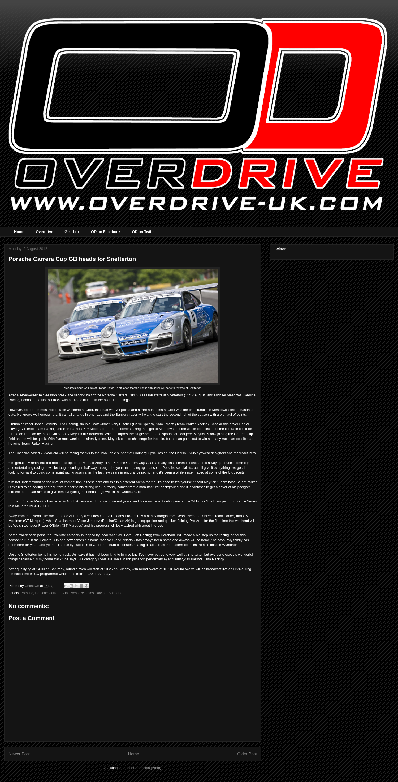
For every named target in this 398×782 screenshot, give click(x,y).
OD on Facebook (105, 232)
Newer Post (19, 754)
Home (19, 232)
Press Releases (82, 593)
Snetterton (116, 593)
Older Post (247, 754)
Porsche (27, 593)
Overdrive (44, 232)
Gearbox (72, 232)
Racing (101, 593)
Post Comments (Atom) (143, 768)
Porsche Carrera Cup (51, 593)
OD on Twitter (144, 232)
